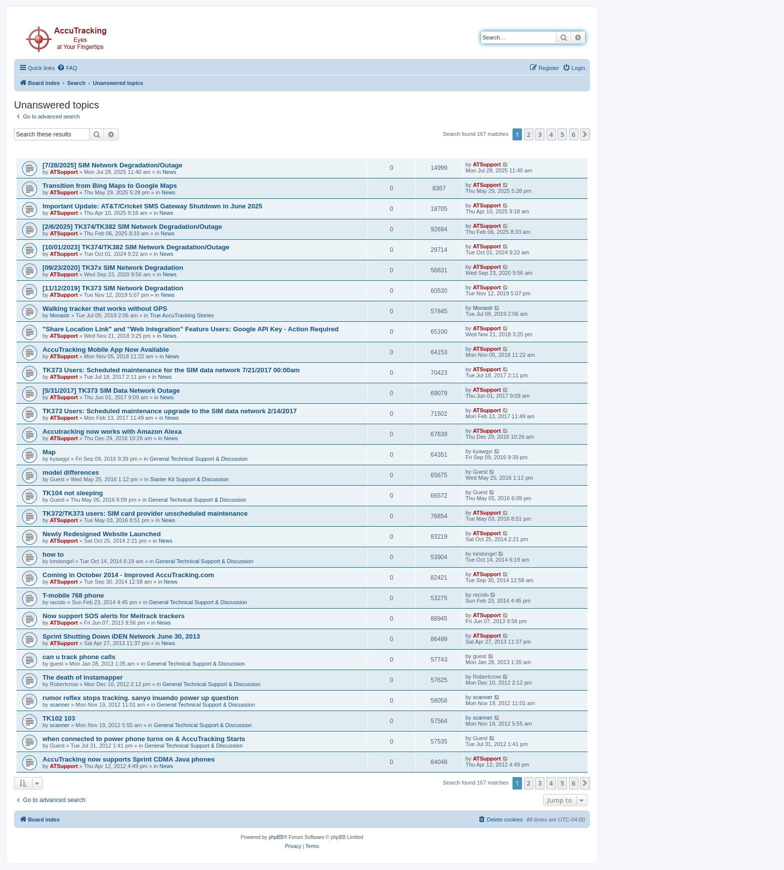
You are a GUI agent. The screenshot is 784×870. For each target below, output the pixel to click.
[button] (585, 134)
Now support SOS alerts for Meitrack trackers (113, 616)
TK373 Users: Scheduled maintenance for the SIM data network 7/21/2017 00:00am (171, 370)
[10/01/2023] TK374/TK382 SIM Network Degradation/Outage (136, 247)
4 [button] (551, 134)
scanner (60, 705)
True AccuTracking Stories (182, 315)
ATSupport (64, 172)
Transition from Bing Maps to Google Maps (109, 185)
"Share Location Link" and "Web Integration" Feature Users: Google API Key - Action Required (190, 329)
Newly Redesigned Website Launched (101, 534)
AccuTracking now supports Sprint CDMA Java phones (128, 759)
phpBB (276, 837)
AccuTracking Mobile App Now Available (105, 349)
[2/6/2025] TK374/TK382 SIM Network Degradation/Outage (132, 226)
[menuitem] (67, 68)
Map (49, 452)
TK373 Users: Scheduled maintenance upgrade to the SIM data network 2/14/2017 (169, 411)
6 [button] (574, 134)
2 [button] (528, 134)
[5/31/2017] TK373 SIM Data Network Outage (111, 390)
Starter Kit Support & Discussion (189, 479)
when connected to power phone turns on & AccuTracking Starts (143, 739)
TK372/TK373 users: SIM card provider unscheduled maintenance (145, 513)
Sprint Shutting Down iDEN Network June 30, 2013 (121, 636)
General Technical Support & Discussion (199, 459)
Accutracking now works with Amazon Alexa (112, 431)
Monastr (60, 315)
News (169, 172)
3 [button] (540, 134)
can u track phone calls (79, 657)
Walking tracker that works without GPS (104, 308)
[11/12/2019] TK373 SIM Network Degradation (112, 288)
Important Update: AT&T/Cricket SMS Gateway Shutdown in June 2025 (152, 206)
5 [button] (562, 134)
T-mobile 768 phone (73, 595)
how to (53, 554)
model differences (70, 472)
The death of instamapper (82, 677)
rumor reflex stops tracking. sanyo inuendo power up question (140, 698)
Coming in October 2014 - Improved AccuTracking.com (128, 575)
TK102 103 (58, 718)
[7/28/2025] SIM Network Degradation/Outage (112, 165)
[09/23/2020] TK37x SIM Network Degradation (112, 267)
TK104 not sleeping (72, 493)
